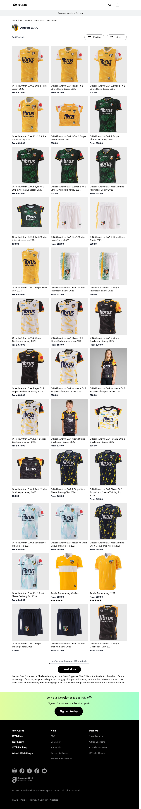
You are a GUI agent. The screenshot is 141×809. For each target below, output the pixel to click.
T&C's (15, 800)
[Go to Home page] (20, 5)
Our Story (18, 742)
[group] (69, 600)
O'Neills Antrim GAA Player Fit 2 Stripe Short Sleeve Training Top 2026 (106, 492)
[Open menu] (126, 5)
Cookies (54, 800)
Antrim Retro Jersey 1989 (102, 593)
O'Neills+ (17, 736)
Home (14, 20)
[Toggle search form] (109, 5)
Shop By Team (26, 20)
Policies (24, 800)
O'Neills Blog (19, 747)
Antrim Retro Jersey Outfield (65, 593)
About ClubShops (22, 753)
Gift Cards (18, 730)
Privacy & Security (39, 800)
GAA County (39, 20)
